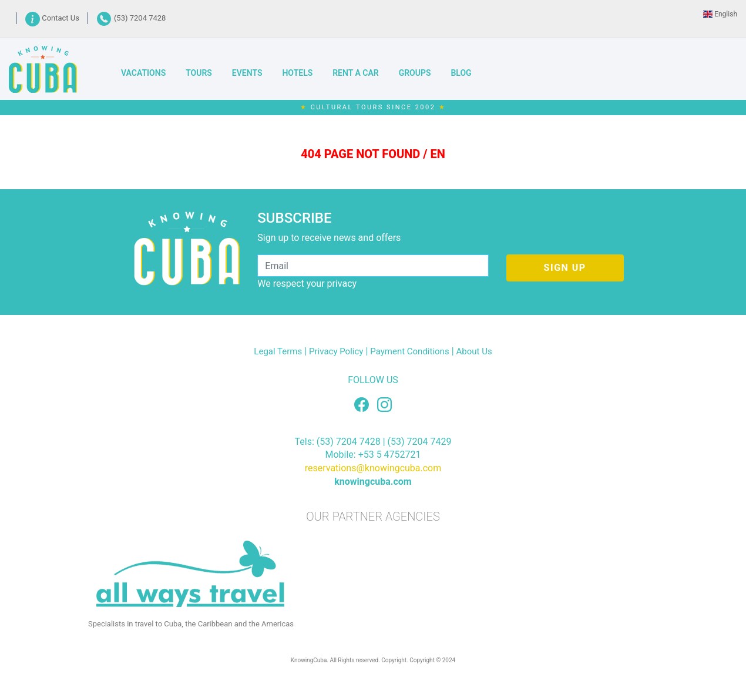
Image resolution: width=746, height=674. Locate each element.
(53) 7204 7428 (131, 18)
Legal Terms (278, 351)
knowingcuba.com (372, 481)
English (720, 14)
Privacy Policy (336, 351)
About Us (474, 351)
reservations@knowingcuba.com (373, 468)
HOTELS (297, 73)
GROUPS (415, 73)
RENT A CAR (355, 73)
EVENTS (247, 73)
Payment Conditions (409, 351)
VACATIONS (143, 73)
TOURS (199, 73)
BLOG (461, 73)
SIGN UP (565, 267)
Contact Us (53, 18)
